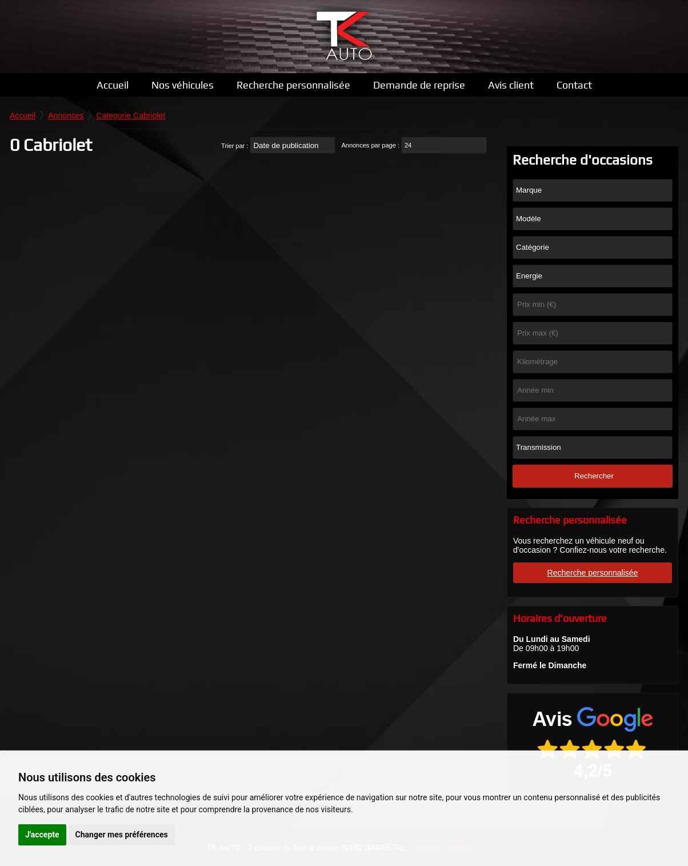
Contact (574, 85)
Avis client (511, 85)
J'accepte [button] (42, 834)
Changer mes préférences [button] (121, 834)
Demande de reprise (419, 85)
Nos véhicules (182, 85)
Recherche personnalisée (293, 85)
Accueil (113, 85)
